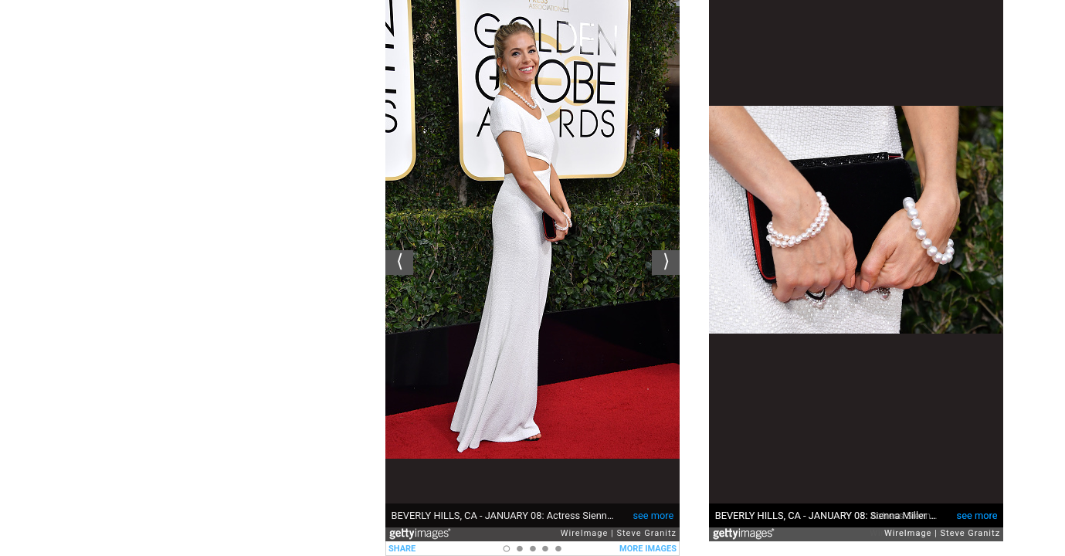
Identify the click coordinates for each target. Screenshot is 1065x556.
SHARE (401, 549)
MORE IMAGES (648, 549)
